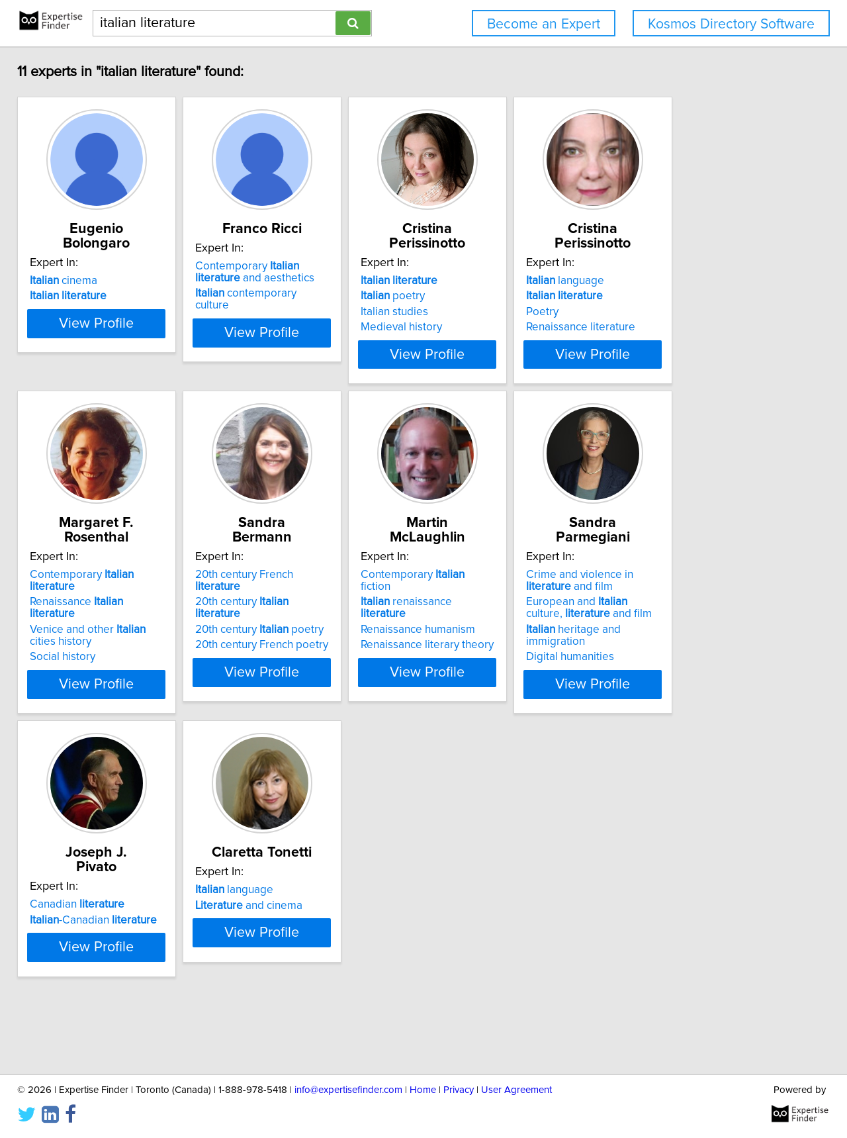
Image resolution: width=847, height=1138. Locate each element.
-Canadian (102, 931)
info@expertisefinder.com (348, 1090)
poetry (468, 296)
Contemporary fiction (504, 598)
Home (423, 1090)
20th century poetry (302, 630)
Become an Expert (543, 24)
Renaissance (109, 614)
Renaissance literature (689, 327)
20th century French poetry (304, 645)
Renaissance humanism (493, 630)
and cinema (291, 931)
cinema (73, 281)
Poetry (651, 312)
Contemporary (115, 598)
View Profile (122, 378)
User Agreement (516, 1090)
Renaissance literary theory (502, 645)
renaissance (505, 614)
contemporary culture (306, 308)
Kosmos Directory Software (731, 24)
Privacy (458, 1090)
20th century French (310, 598)
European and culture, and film (705, 631)
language (674, 281)
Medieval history (476, 327)
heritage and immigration (713, 653)
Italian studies (470, 312)
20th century (308, 614)
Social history (72, 657)
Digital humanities (679, 669)
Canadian (86, 916)
